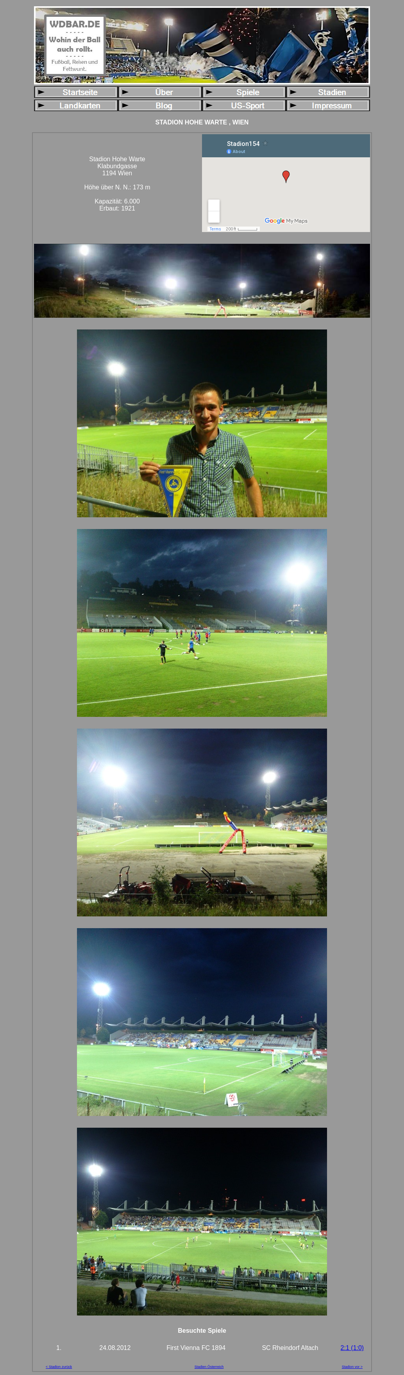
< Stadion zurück (59, 1367)
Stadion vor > (352, 1367)
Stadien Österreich (209, 1367)
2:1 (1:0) (352, 1347)
